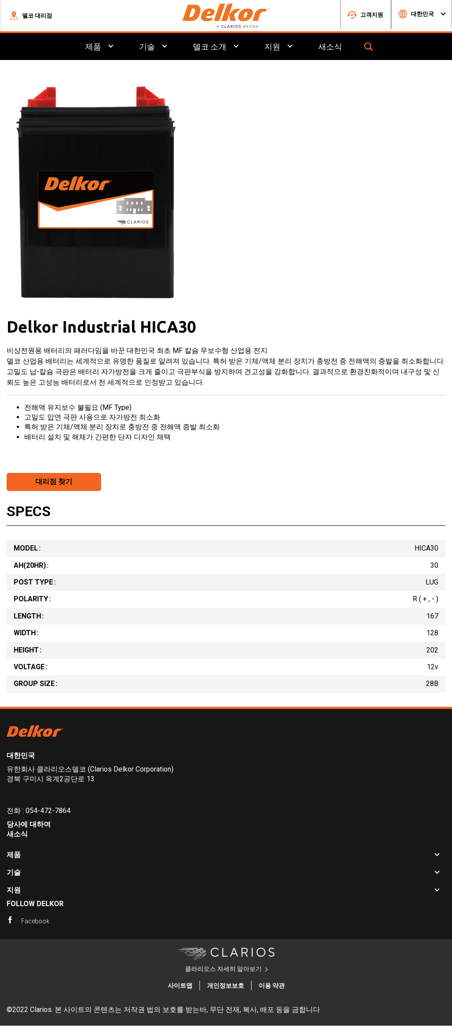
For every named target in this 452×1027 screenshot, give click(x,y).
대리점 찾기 (53, 483)
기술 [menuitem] (147, 47)
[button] (30, 16)
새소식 (17, 835)
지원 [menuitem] (272, 47)
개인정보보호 (225, 986)
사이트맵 (180, 986)
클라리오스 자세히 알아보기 (223, 970)
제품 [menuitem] (93, 47)
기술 (14, 874)
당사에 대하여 (29, 825)
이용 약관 (272, 986)
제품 (14, 856)
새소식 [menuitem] (330, 47)
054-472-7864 (48, 812)
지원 (14, 891)
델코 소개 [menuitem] (209, 47)
